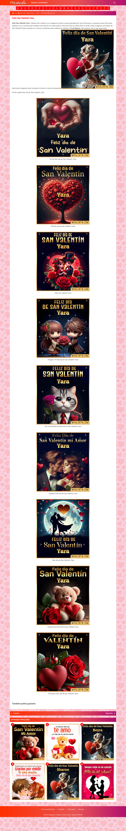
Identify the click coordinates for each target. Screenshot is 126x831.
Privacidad (71, 809)
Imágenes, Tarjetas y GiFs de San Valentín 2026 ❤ (65, 815)
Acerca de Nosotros (48, 809)
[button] (18, 8)
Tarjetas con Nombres (39, 3)
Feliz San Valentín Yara (23, 18)
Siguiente (109, 713)
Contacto (61, 809)
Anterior (16, 713)
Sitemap (81, 809)
